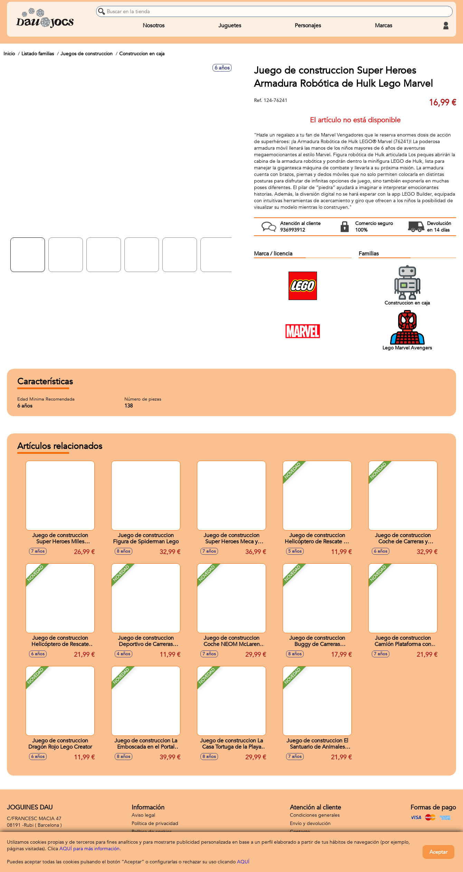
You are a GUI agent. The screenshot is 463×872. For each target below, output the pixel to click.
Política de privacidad (155, 823)
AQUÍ (243, 862)
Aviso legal (143, 815)
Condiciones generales (315, 815)
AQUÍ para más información (89, 848)
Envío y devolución (310, 823)
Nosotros (153, 25)
